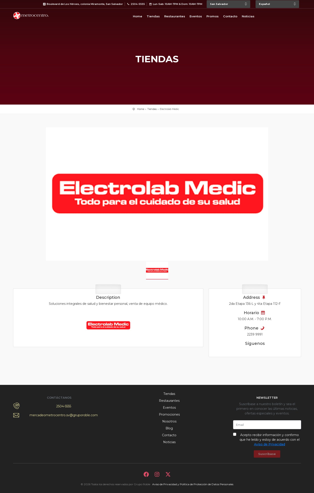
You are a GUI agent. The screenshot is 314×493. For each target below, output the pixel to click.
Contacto (230, 16)
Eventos (196, 16)
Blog (169, 428)
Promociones (169, 414)
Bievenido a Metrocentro (31, 15)
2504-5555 (63, 406)
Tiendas (153, 16)
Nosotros (169, 421)
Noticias (248, 16)
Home (137, 16)
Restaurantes (174, 16)
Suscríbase (267, 454)
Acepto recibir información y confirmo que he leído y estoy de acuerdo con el (270, 439)
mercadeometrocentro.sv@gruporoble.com (64, 415)
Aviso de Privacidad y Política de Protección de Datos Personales (192, 484)
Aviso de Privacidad (269, 444)
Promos (212, 16)
